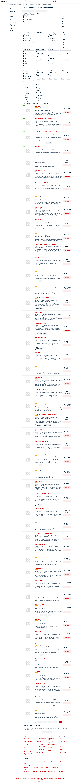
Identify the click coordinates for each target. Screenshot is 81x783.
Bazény (61, 761)
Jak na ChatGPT (43, 771)
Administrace (33, 778)
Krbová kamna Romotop (40, 746)
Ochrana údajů (40, 778)
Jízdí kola (53, 761)
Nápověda (24, 778)
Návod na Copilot (36, 771)
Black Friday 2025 (27, 763)
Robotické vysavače (31, 761)
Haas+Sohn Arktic (27, 738)
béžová (26, 89)
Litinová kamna (38, 751)
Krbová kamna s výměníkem (41, 738)
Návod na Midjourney (51, 771)
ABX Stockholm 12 (27, 751)
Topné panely (50, 747)
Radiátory (49, 750)
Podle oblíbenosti (26, 103)
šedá (37, 348)
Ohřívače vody (50, 752)
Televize (63, 760)
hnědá (26, 99)
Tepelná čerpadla (62, 747)
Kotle (60, 738)
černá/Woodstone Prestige (40, 142)
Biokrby (49, 742)
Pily (45, 761)
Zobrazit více (31, 14)
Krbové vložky (50, 741)
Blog (28, 778)
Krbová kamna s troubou (40, 743)
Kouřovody (61, 743)
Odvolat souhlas (58, 778)
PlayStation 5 (50, 760)
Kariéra (42, 779)
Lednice (25, 761)
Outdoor (57, 761)
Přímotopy (49, 745)
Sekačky (48, 761)
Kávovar (67, 760)
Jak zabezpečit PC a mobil (55, 767)
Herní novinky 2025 (27, 767)
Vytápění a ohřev (25, 4)
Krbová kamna (32, 4)
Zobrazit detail (67, 188)
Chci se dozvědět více (47, 732)
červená (26, 97)
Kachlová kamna (39, 741)
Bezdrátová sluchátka (34, 760)
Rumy (38, 761)
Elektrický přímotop (62, 751)
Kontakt (38, 779)
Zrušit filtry (68, 8)
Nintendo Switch (57, 760)
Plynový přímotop (62, 752)
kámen (37, 333)
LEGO (46, 760)
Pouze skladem (45, 103)
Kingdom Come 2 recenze (44, 767)
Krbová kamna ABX (39, 744)
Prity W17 (25, 747)
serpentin (44, 333)
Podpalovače (61, 749)
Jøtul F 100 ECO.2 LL (28, 741)
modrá (26, 101)
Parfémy (41, 761)
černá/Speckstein (49, 142)
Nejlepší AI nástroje (60, 771)
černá (26, 95)
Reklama (63, 778)
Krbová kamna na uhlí (40, 752)
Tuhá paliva (50, 753)
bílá (26, 91)
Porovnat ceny (67, 112)
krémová (41, 348)
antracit (26, 87)
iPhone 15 (41, 760)
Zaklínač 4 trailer (35, 767)
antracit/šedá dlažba (47, 425)
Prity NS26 (26, 756)
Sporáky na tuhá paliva (52, 744)
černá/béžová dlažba (39, 425)
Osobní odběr (35, 103)
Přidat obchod (18, 778)
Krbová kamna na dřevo (40, 747)
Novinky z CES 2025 (27, 771)
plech (41, 333)
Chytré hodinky (26, 760)
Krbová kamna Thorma (40, 749)
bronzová (27, 93)
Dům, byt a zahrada (17, 4)
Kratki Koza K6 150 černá (28, 743)
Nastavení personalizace (48, 778)
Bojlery (60, 746)
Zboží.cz (11, 4)
